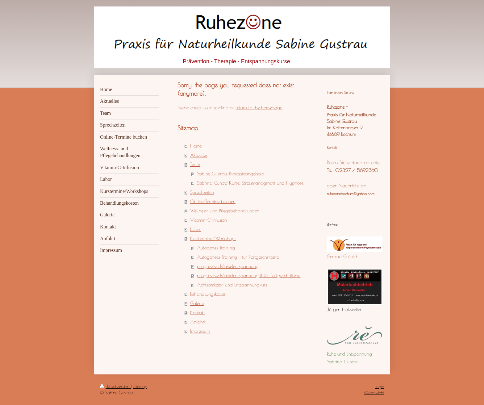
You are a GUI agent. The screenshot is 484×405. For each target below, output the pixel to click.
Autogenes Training (216, 247)
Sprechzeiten (202, 192)
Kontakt (197, 312)
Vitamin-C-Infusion (208, 220)
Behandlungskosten (208, 294)
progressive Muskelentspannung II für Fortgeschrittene (248, 275)
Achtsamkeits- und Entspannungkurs (232, 284)
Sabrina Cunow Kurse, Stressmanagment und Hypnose (250, 183)
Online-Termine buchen (213, 201)
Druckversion (115, 386)
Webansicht (374, 392)
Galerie (197, 303)
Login (379, 386)
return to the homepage (259, 107)
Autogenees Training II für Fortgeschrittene (238, 257)
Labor (195, 229)
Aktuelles (198, 155)
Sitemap (140, 386)
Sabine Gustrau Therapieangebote (230, 173)
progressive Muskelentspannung (228, 266)
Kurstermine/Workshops (213, 238)
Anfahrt (198, 321)
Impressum (200, 331)
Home (196, 145)
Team (195, 164)
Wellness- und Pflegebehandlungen (224, 210)
